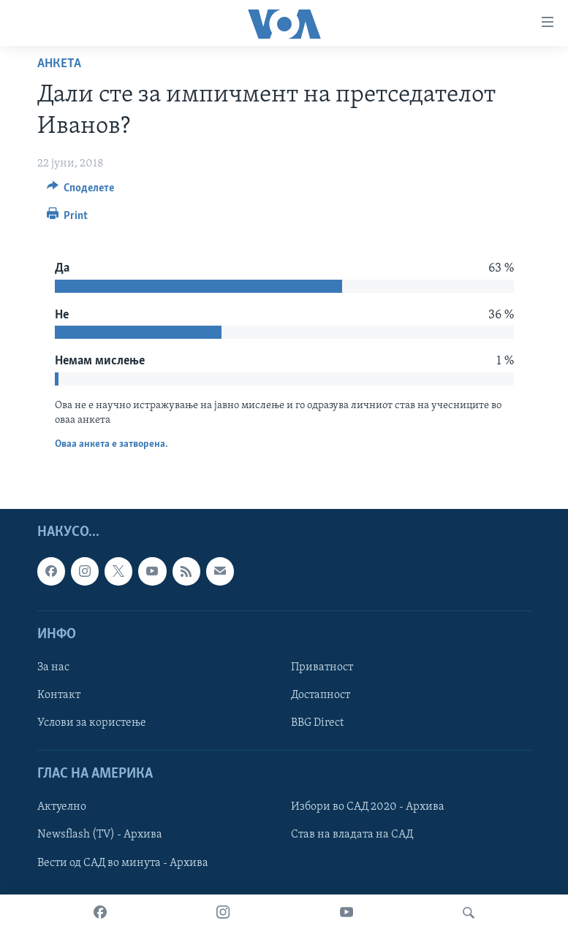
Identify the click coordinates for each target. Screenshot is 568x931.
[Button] (81, 191)
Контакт (58, 695)
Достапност (320, 695)
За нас (53, 667)
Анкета (59, 64)
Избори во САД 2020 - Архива (367, 807)
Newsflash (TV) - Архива (99, 835)
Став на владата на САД (352, 835)
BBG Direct (317, 723)
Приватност (322, 667)
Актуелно (61, 807)
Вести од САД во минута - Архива (122, 863)
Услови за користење (91, 723)
